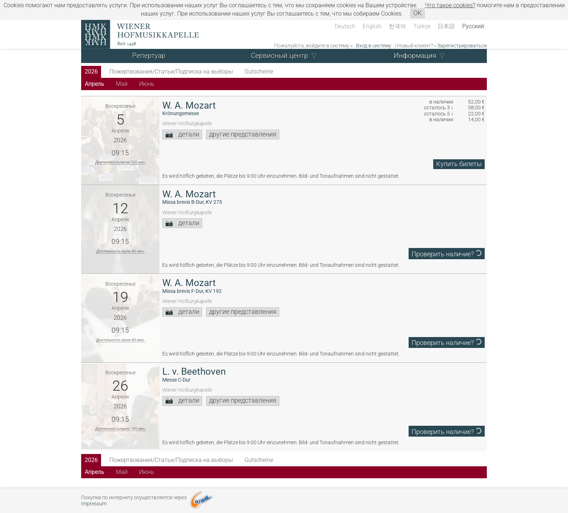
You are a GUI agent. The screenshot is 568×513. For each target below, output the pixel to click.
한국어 (397, 26)
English (372, 26)
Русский (473, 26)
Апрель (94, 83)
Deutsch (345, 26)
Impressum (93, 504)
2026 (91, 71)
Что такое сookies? (450, 5)
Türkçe (421, 26)
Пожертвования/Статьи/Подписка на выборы (171, 71)
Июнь (146, 83)
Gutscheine (259, 71)
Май (122, 83)
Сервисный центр (279, 55)
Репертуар (149, 55)
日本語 (446, 26)
